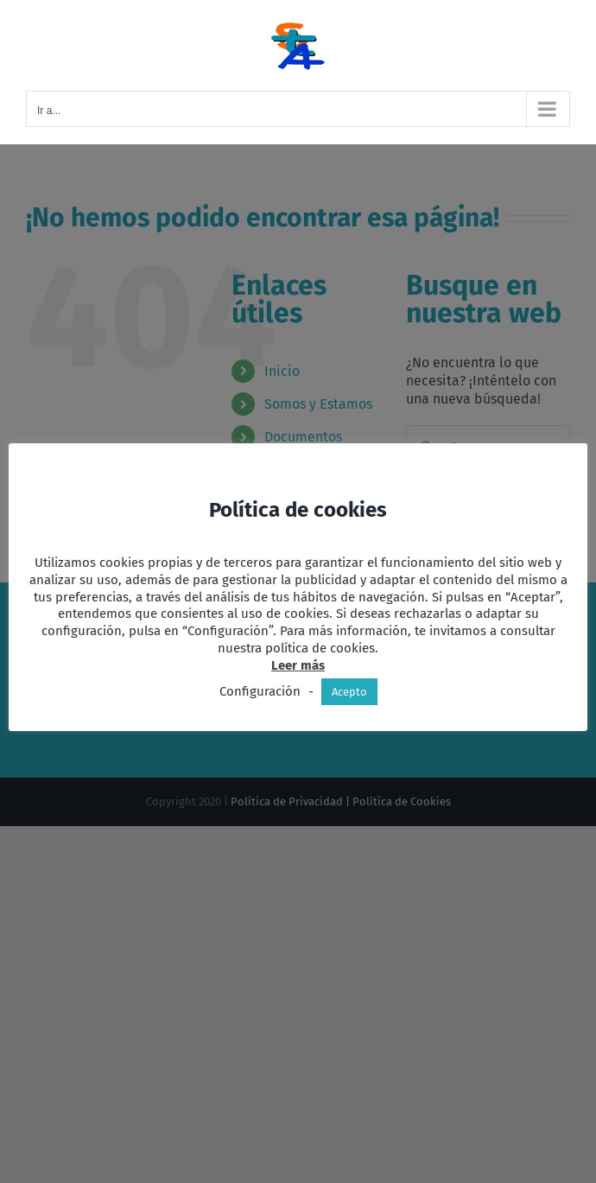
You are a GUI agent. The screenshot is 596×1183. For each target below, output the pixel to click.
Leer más (298, 665)
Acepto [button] (349, 691)
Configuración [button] (260, 691)
